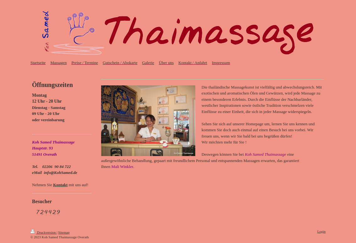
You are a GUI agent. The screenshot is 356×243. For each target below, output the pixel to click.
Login (321, 231)
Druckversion (43, 232)
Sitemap (63, 232)
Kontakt (60, 184)
